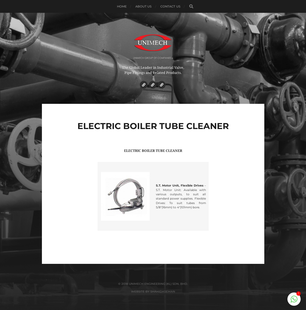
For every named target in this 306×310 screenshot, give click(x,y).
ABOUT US (143, 6)
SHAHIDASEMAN (162, 291)
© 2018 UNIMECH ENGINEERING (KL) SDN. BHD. (153, 283)
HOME (122, 6)
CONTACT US (170, 6)
